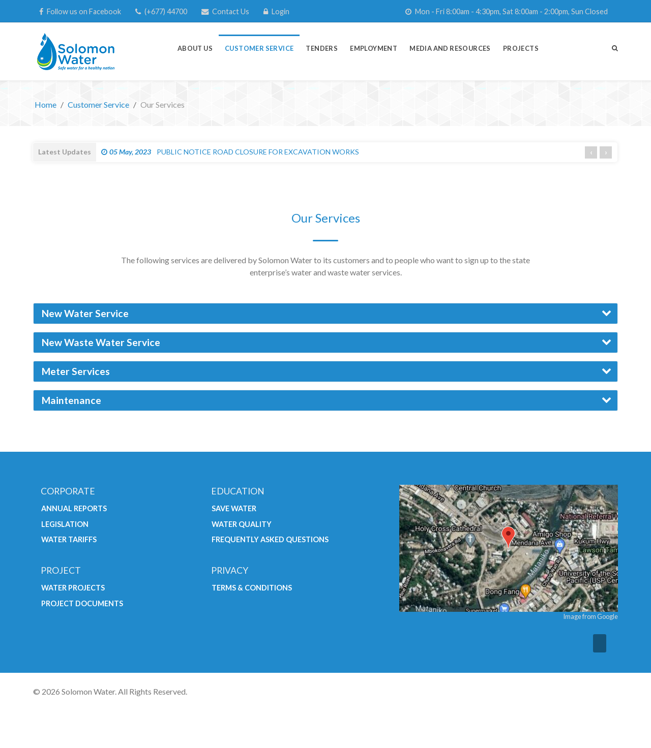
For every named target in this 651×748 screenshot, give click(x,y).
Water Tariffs (69, 539)
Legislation (64, 524)
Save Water (234, 508)
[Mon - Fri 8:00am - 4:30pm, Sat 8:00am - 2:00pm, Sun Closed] (506, 12)
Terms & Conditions (252, 587)
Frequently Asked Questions (270, 539)
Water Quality (242, 524)
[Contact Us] (225, 12)
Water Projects (73, 587)
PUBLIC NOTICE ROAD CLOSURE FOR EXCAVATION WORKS (230, 151)
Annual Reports (74, 508)
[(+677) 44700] (161, 12)
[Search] (615, 48)
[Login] (276, 12)
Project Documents (82, 603)
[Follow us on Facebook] (80, 12)
